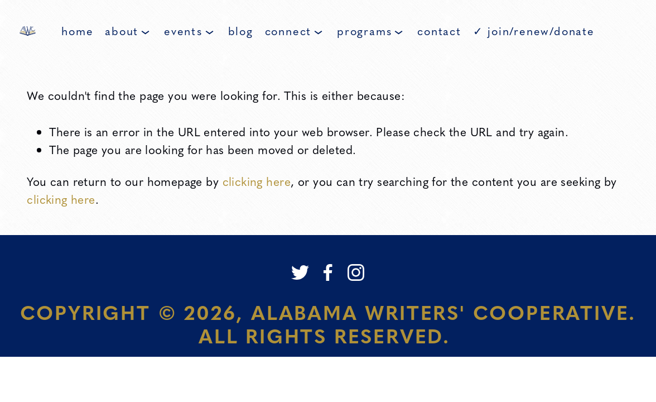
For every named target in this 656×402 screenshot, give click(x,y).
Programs (370, 30)
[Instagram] (356, 272)
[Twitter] (300, 272)
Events (189, 30)
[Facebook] (328, 272)
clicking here (257, 181)
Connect (294, 30)
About (127, 30)
